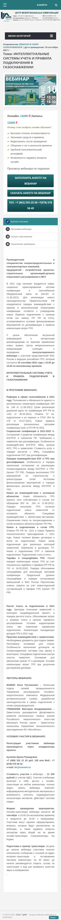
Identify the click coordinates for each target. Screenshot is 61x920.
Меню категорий (30, 35)
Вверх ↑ (53, 917)
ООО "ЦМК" (21, 914)
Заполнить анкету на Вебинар (30, 180)
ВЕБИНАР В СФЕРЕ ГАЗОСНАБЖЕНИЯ (20, 46)
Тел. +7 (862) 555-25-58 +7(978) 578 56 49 (30, 205)
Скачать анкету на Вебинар (30, 193)
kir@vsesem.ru (22, 767)
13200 (24, 116)
